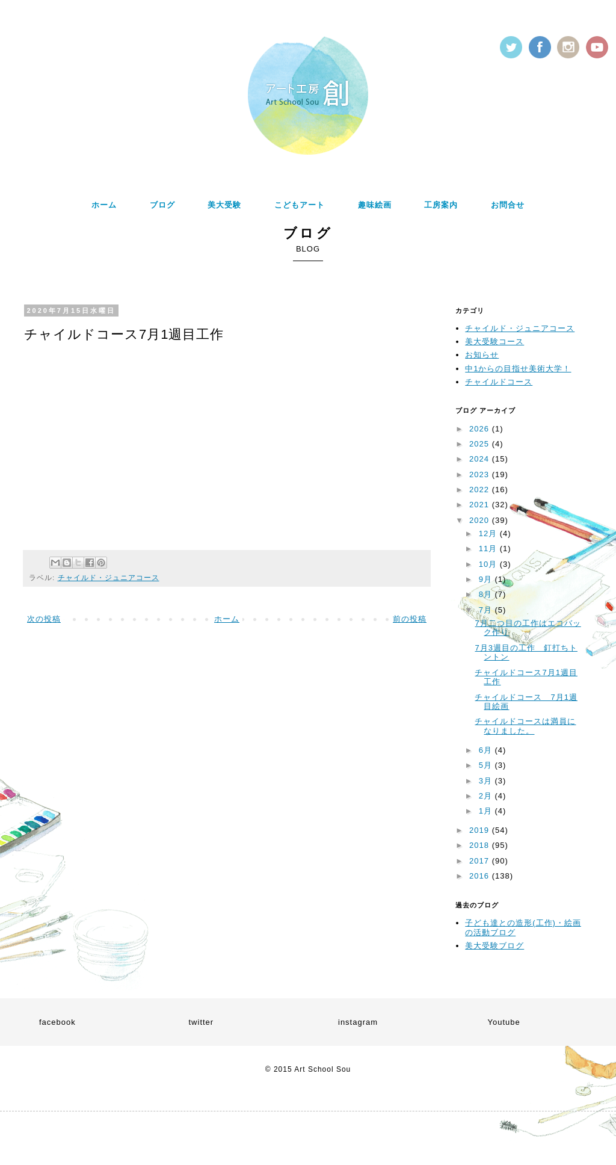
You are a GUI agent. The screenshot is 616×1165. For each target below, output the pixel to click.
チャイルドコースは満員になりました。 (525, 726)
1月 (487, 810)
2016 (480, 875)
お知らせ (482, 354)
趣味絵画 (375, 204)
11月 (489, 548)
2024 (480, 458)
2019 (480, 830)
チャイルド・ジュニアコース (108, 577)
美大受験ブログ (494, 945)
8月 (487, 594)
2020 (480, 520)
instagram (358, 1022)
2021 (480, 504)
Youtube (504, 1022)
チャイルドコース (498, 381)
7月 (487, 609)
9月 (487, 579)
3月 (487, 780)
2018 (480, 845)
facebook (57, 1022)
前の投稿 (410, 618)
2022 (480, 489)
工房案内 (441, 204)
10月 (489, 564)
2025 (480, 443)
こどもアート (299, 204)
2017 (480, 860)
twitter (201, 1022)
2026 (480, 428)
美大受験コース (494, 341)
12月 (489, 533)
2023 (480, 474)
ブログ (162, 204)
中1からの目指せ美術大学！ (518, 368)
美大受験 (224, 204)
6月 (487, 750)
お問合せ (508, 204)
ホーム (104, 204)
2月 (487, 795)
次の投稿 (44, 618)
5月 (487, 765)
